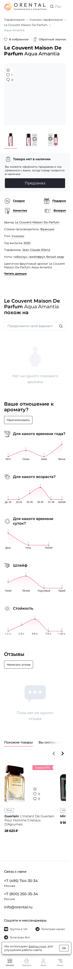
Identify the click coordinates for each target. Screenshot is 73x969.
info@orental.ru (18, 907)
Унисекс (18, 236)
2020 (27, 243)
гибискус (20, 257)
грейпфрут (37, 257)
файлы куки (37, 946)
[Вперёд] (62, 753)
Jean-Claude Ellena (36, 250)
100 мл (65, 810)
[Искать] (60, 326)
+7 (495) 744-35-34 (21, 881)
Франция (47, 229)
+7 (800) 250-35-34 (21, 894)
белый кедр (55, 257)
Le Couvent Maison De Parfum (37, 222)
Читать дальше (15, 273)
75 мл (9, 810)
